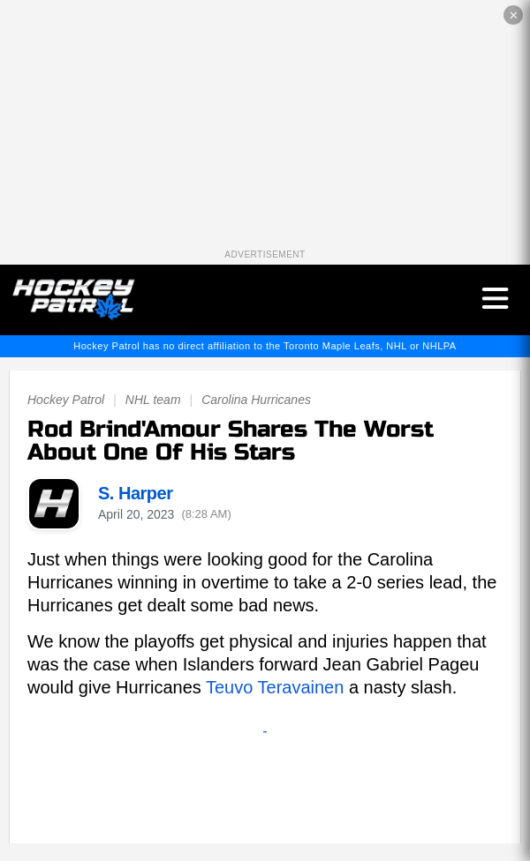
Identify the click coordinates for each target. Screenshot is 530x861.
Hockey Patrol (65, 400)
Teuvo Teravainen (275, 687)
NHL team (153, 400)
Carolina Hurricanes (256, 400)
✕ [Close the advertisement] (514, 15)
